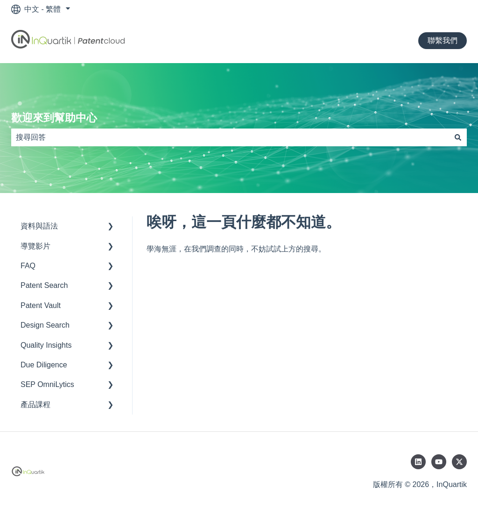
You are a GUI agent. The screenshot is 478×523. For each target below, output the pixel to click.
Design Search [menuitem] (45, 325)
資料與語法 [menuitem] (39, 226)
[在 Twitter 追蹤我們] (459, 461)
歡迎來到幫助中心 (54, 118)
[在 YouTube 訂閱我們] (438, 461)
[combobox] (230, 137)
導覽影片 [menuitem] (35, 246)
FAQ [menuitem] (28, 266)
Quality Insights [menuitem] (46, 345)
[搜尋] (458, 137)
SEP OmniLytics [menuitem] (47, 384)
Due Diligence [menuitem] (44, 365)
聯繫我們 (442, 40)
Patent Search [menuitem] (44, 285)
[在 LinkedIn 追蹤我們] (418, 461)
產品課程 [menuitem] (35, 404)
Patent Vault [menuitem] (41, 305)
